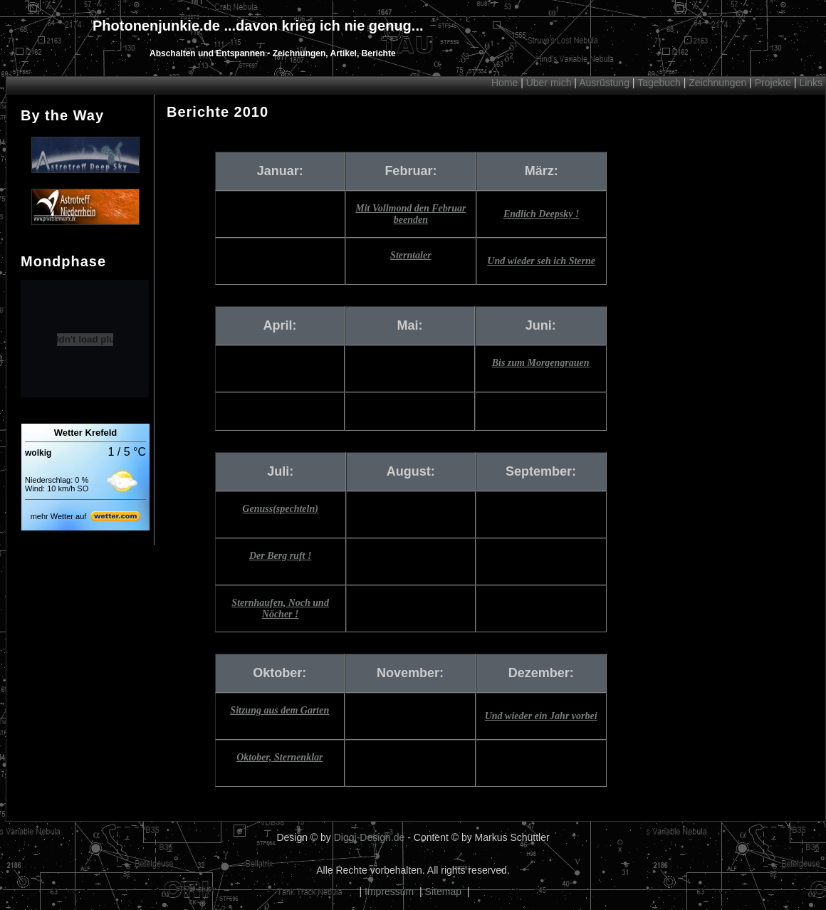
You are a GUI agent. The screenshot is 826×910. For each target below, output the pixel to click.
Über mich (549, 82)
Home (504, 82)
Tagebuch (659, 82)
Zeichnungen (717, 82)
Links (810, 82)
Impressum (389, 891)
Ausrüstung (604, 82)
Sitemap (443, 891)
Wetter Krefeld (85, 432)
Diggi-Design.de (369, 837)
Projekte (773, 82)
